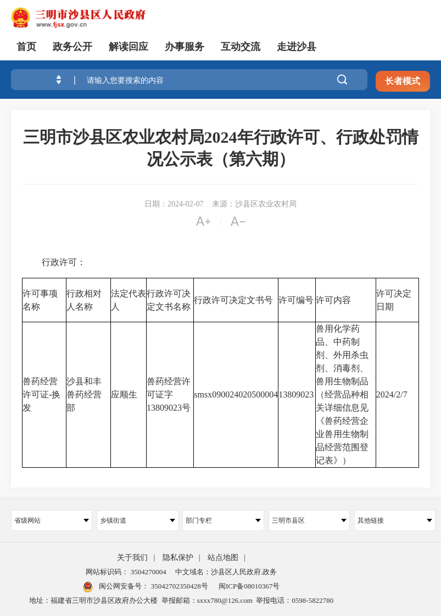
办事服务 (184, 46)
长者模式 (402, 81)
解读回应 (128, 46)
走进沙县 (296, 46)
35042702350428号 (178, 586)
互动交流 (240, 46)
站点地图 (223, 557)
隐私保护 (178, 557)
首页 (26, 46)
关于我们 (132, 557)
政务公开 (72, 46)
